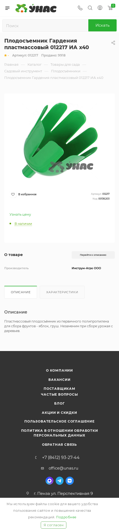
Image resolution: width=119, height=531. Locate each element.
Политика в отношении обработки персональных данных (59, 433)
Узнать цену (20, 214)
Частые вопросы (59, 394)
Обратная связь (59, 445)
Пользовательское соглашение (59, 421)
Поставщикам (59, 389)
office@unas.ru (63, 468)
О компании (59, 370)
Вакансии (59, 380)
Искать (102, 25)
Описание (20, 292)
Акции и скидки (59, 413)
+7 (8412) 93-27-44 (61, 458)
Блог (59, 403)
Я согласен (53, 525)
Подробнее (66, 517)
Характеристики (62, 292)
